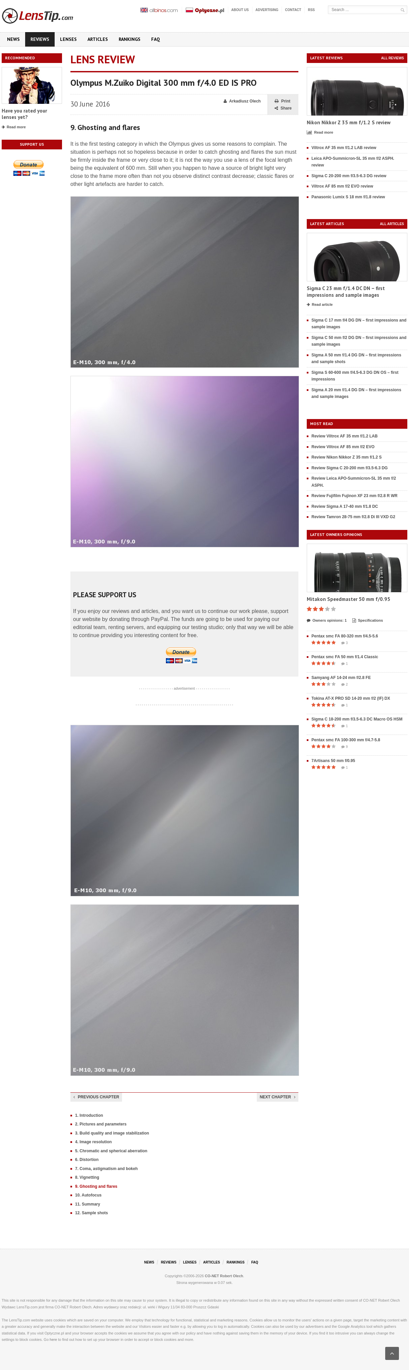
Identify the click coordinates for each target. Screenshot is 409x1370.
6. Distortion (87, 1159)
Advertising (266, 10)
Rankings (129, 39)
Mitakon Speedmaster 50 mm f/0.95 (348, 599)
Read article (320, 304)
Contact (293, 10)
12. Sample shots (91, 1213)
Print (282, 101)
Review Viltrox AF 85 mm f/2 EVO (342, 446)
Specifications (367, 620)
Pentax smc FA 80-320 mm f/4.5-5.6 (344, 636)
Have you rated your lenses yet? (24, 114)
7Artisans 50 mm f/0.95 (333, 760)
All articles (392, 224)
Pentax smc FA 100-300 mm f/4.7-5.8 (345, 740)
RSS (311, 10)
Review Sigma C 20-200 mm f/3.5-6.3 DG (349, 468)
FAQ (155, 39)
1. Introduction (89, 1115)
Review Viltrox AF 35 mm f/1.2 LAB (344, 436)
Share (283, 108)
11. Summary (87, 1204)
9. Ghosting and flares (96, 1186)
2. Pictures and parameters (100, 1124)
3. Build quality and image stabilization (112, 1133)
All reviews (392, 58)
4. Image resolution (93, 1142)
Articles (97, 39)
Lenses (68, 39)
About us (240, 10)
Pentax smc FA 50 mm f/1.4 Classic (344, 657)
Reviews (40, 39)
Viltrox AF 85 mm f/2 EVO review (342, 186)
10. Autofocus (88, 1195)
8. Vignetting (87, 1177)
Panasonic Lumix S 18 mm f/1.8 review (348, 197)
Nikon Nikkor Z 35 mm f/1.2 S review (349, 122)
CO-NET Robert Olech (224, 1276)
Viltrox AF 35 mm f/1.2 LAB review (343, 147)
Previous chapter (96, 1097)
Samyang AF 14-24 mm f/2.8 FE (341, 677)
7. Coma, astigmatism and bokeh (106, 1168)
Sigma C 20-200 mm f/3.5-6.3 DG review (348, 176)
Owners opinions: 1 (327, 620)
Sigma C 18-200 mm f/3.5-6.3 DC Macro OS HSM (356, 719)
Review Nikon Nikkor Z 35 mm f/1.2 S (346, 457)
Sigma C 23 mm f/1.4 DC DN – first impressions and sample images (346, 291)
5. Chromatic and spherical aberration (111, 1151)
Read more (14, 127)
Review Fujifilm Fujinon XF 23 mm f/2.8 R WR (354, 495)
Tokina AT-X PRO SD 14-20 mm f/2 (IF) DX (350, 698)
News (13, 39)
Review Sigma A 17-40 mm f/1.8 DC (344, 506)
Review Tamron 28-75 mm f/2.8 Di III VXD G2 (353, 517)
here (53, 1340)
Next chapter (277, 1097)
